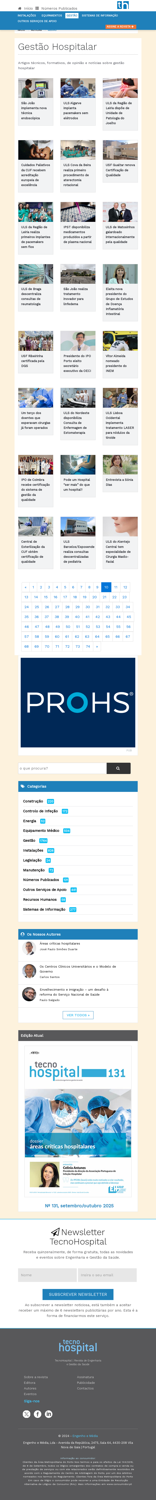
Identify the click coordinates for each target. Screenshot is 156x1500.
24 (26, 607)
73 (77, 646)
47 (37, 626)
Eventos (30, 1394)
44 (118, 616)
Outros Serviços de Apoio (44, 890)
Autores (30, 1388)
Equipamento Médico (41, 831)
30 (88, 607)
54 (108, 626)
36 (37, 616)
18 (75, 597)
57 (26, 636)
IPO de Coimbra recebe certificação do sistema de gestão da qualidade (35, 490)
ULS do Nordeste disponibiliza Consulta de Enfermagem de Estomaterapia (76, 423)
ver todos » (78, 1015)
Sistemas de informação (100, 15)
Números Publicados (56, 8)
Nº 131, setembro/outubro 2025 (79, 1206)
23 (124, 597)
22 (114, 597)
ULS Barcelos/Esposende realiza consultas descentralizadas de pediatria (78, 551)
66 (118, 636)
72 (67, 646)
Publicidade (86, 1382)
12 (125, 587)
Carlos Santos (50, 977)
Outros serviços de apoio (37, 21)
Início (25, 8)
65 (107, 636)
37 (47, 616)
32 (107, 607)
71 (57, 646)
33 (118, 607)
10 (106, 587)
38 (57, 616)
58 (37, 636)
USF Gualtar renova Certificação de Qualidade (120, 170)
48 (47, 626)
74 (88, 646)
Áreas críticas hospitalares (60, 943)
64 (97, 636)
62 (77, 636)
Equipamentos (52, 15)
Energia (29, 821)
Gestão (71, 15)
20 (94, 597)
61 (67, 636)
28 (67, 607)
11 (115, 587)
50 (68, 626)
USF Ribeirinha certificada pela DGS (32, 361)
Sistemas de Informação (44, 909)
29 (77, 607)
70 (47, 646)
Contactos (85, 1388)
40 (77, 616)
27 (57, 607)
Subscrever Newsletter (78, 1294)
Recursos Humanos (40, 900)
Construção (33, 801)
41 (88, 616)
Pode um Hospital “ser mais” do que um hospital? (76, 484)
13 (26, 597)
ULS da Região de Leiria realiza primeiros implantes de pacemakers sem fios (35, 237)
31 (98, 607)
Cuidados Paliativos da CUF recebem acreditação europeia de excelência (35, 175)
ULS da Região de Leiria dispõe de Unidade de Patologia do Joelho (119, 113)
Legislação (32, 860)
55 (118, 626)
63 (87, 636)
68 (26, 646)
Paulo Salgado (50, 1000)
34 (128, 607)
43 (108, 616)
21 (104, 597)
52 (88, 626)
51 (78, 626)
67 (128, 636)
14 (36, 597)
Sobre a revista (36, 1377)
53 (98, 626)
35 (26, 616)
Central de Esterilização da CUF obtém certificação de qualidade (33, 551)
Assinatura (85, 1377)
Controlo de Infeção (40, 811)
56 (128, 626)
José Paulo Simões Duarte (59, 949)
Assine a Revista (121, 26)
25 (37, 607)
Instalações (27, 15)
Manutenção (34, 870)
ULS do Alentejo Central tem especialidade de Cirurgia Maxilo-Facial (118, 551)
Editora (29, 1382)
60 (57, 636)
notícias (36, 30)
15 (46, 597)
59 (47, 636)
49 (57, 626)
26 (47, 607)
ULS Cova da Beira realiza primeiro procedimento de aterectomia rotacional (77, 175)
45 (129, 616)
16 (55, 597)
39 (67, 616)
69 (37, 646)
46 (26, 626)
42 (97, 616)
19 (84, 597)
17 (65, 597)
